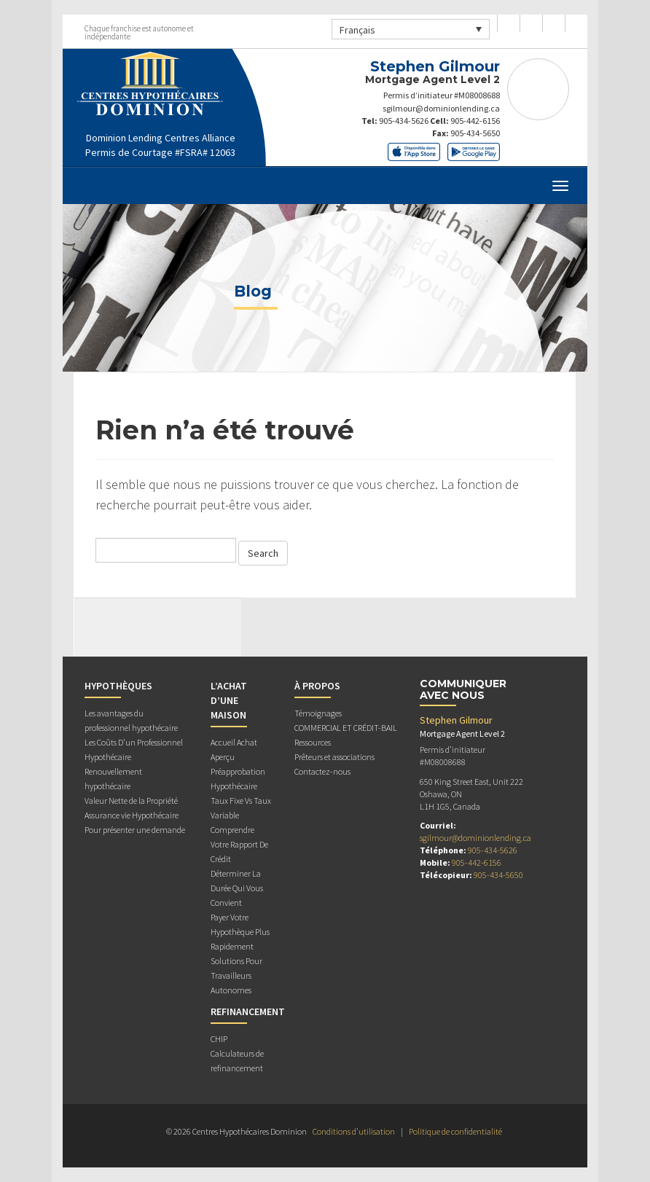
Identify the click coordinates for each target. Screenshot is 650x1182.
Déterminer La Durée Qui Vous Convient (237, 888)
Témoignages (318, 713)
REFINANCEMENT (248, 1011)
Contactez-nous (322, 771)
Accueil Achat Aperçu (234, 749)
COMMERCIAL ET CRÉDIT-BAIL (345, 727)
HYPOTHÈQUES (118, 685)
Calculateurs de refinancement (237, 1060)
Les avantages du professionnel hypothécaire (131, 720)
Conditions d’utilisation (354, 1131)
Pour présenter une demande (135, 829)
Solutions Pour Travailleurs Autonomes (236, 975)
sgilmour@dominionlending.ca (441, 108)
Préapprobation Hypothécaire (238, 778)
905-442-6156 (475, 120)
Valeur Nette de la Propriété (131, 800)
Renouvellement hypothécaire (113, 778)
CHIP (219, 1038)
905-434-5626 (403, 120)
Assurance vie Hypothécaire (132, 815)
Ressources (312, 742)
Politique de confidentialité (455, 1131)
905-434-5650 (475, 133)
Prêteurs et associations (334, 756)
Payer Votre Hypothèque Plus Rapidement (240, 932)
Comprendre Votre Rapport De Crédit (239, 844)
